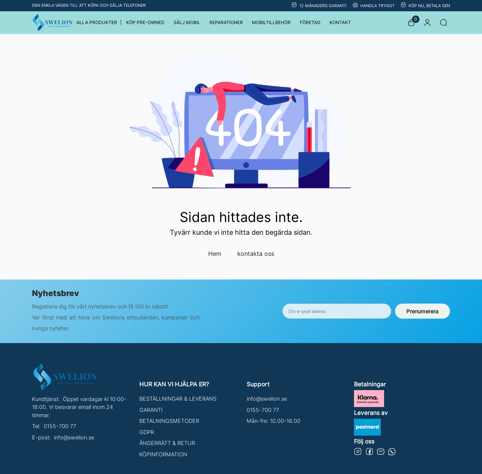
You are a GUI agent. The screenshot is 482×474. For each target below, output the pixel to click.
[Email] (381, 453)
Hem (214, 253)
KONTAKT (340, 22)
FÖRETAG (310, 22)
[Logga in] (427, 22)
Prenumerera (422, 311)
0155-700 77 (60, 426)
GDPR (146, 432)
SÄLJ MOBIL (187, 22)
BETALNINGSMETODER (169, 421)
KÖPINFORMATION (163, 454)
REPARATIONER (226, 22)
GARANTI (151, 410)
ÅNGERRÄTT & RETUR (167, 443)
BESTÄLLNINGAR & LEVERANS (178, 398)
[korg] (411, 22)
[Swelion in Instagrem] (358, 453)
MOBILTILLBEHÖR (271, 22)
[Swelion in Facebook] (369, 453)
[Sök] (443, 22)
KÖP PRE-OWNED (145, 22)
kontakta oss (255, 253)
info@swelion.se (74, 437)
